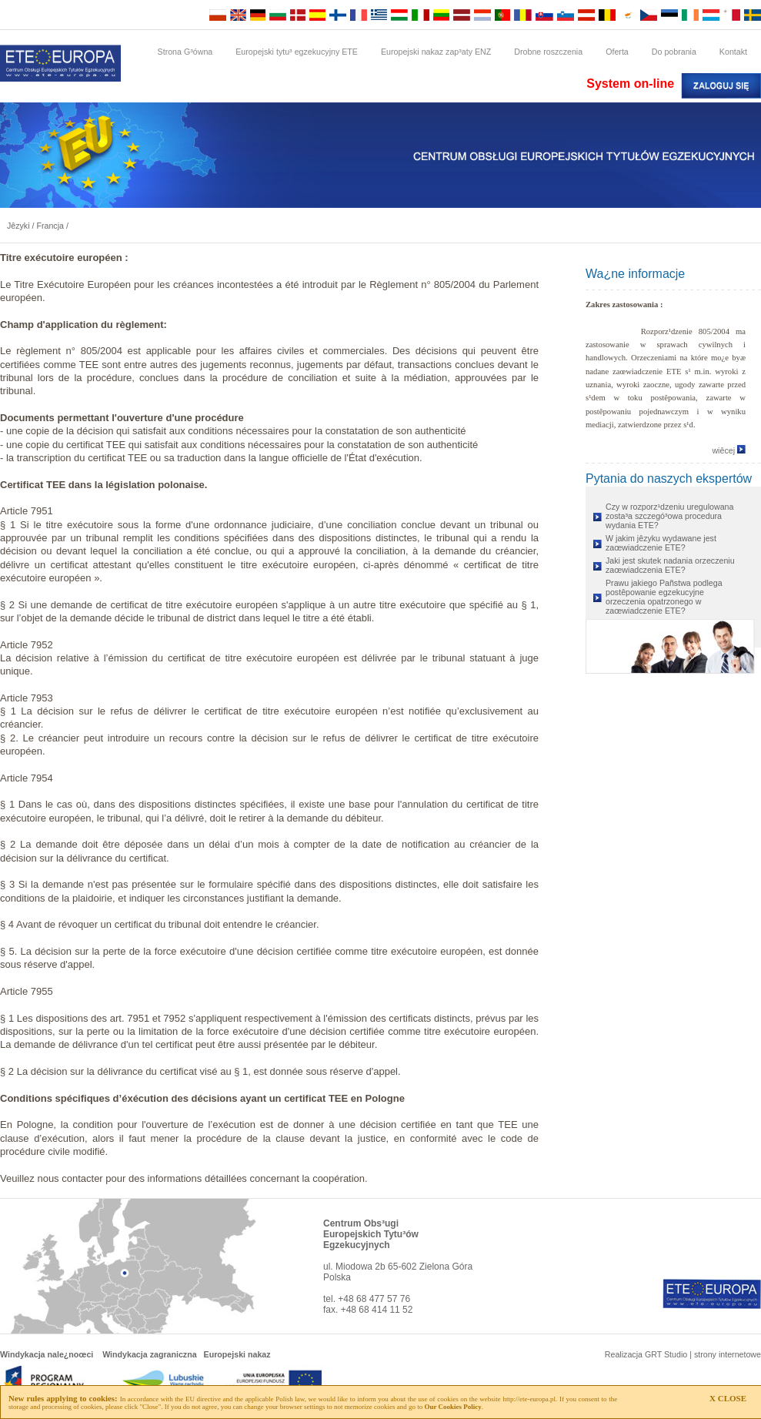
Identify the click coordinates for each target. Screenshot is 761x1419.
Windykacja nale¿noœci (46, 1354)
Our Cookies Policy (452, 1407)
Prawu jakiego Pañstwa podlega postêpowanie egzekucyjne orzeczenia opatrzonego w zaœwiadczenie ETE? (664, 596)
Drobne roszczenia (548, 51)
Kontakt (733, 51)
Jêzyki (18, 225)
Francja (50, 225)
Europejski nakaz (237, 1354)
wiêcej (729, 450)
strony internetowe (727, 1354)
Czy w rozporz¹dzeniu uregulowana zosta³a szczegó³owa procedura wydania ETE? (669, 516)
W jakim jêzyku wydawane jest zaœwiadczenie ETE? (661, 543)
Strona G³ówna (185, 51)
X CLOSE (727, 1398)
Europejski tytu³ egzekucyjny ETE (296, 51)
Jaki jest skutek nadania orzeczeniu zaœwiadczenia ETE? (670, 565)
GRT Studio (666, 1354)
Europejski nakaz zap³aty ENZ (436, 51)
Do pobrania (674, 51)
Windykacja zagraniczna (149, 1354)
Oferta (617, 51)
